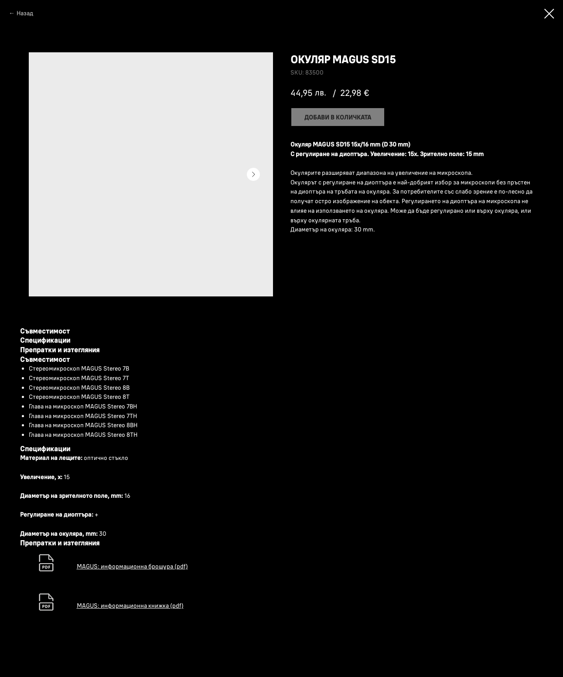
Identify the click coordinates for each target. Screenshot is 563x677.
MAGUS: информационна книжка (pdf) (130, 605)
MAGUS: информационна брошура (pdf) (132, 566)
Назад (25, 13)
